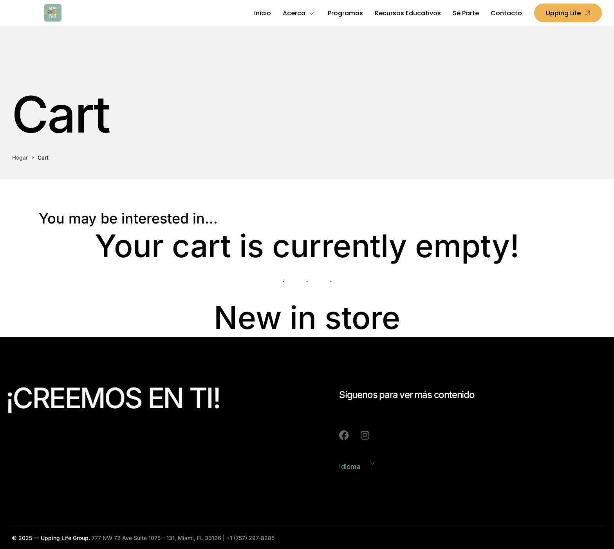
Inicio (262, 13)
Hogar (20, 157)
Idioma (349, 467)
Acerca (294, 13)
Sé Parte (466, 13)
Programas (345, 13)
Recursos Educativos (408, 13)
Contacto (506, 13)
